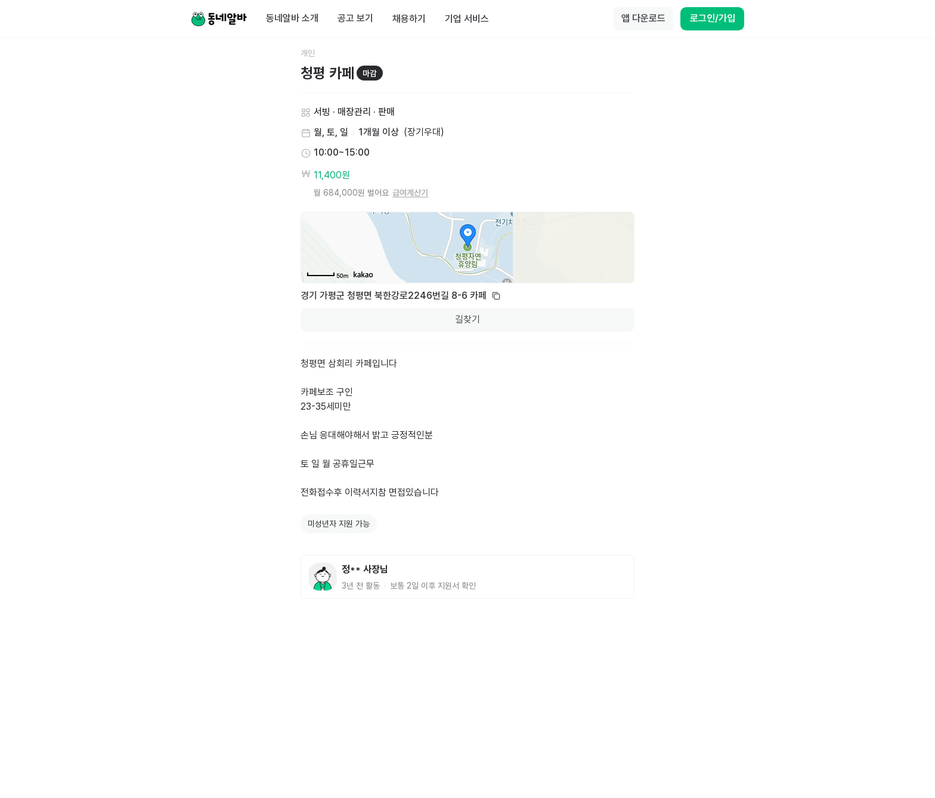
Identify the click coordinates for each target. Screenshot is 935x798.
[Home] (219, 19)
